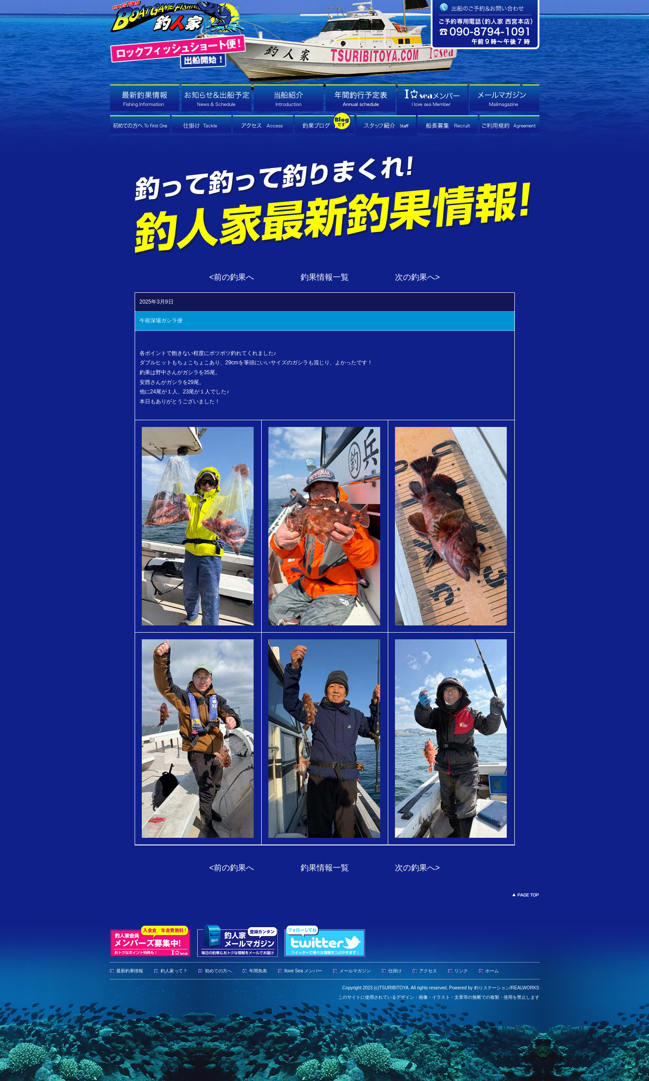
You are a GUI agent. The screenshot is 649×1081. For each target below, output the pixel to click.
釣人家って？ (174, 970)
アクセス (428, 970)
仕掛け (395, 970)
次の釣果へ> (417, 277)
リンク (461, 970)
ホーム (492, 970)
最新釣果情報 (129, 970)
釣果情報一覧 (325, 277)
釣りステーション (492, 987)
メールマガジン (355, 970)
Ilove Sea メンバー (303, 970)
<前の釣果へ (232, 277)
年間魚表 (258, 970)
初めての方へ (218, 970)
